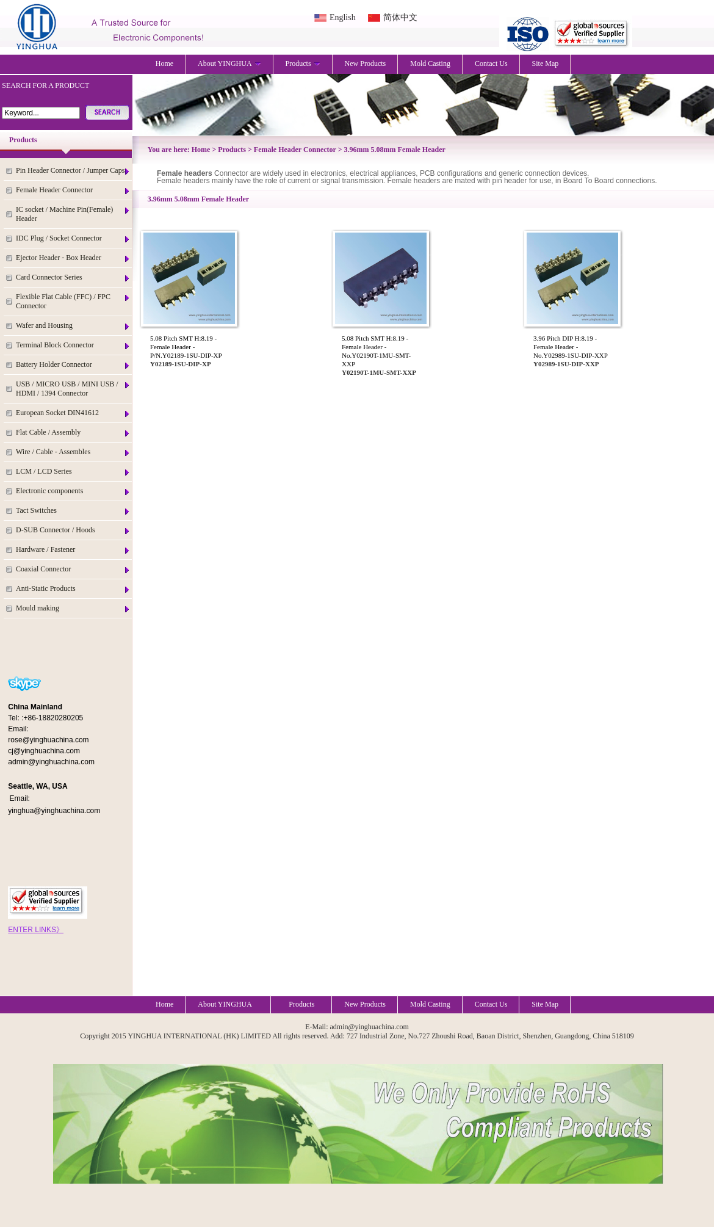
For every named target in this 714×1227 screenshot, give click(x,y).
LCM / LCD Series (73, 471)
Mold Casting (430, 63)
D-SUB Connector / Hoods (73, 530)
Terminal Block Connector (73, 345)
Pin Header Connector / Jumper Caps (73, 170)
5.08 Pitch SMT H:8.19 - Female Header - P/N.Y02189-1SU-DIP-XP (186, 347)
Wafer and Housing (73, 325)
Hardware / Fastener (73, 549)
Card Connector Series (73, 277)
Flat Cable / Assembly (73, 432)
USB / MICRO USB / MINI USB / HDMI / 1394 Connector (73, 388)
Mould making (73, 608)
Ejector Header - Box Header (73, 257)
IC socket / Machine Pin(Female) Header (73, 214)
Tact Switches (73, 510)
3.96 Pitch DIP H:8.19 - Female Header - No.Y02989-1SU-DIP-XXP (570, 347)
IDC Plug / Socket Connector (73, 238)
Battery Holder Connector (73, 364)
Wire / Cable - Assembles (73, 452)
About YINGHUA (229, 63)
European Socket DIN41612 (73, 413)
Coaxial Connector (73, 569)
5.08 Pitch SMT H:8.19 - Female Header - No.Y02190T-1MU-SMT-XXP (376, 351)
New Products (365, 63)
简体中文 (400, 17)
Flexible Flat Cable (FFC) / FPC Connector (73, 301)
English (343, 17)
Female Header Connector (73, 190)
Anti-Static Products (73, 588)
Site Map (545, 63)
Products (303, 63)
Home (164, 63)
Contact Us (491, 63)
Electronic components (73, 491)
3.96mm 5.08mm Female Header (394, 149)
